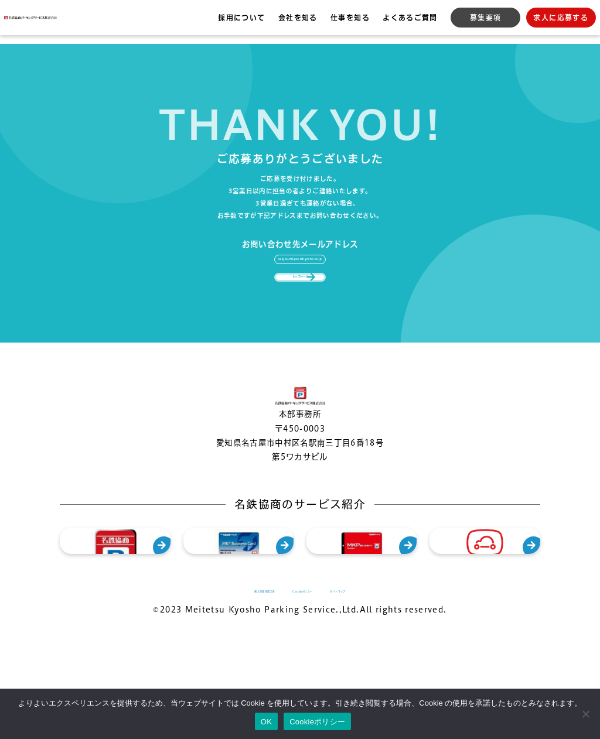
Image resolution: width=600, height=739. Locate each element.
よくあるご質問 (410, 17)
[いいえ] (585, 714)
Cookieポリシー (317, 721)
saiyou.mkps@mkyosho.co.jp (300, 248)
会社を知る (298, 17)
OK (266, 721)
